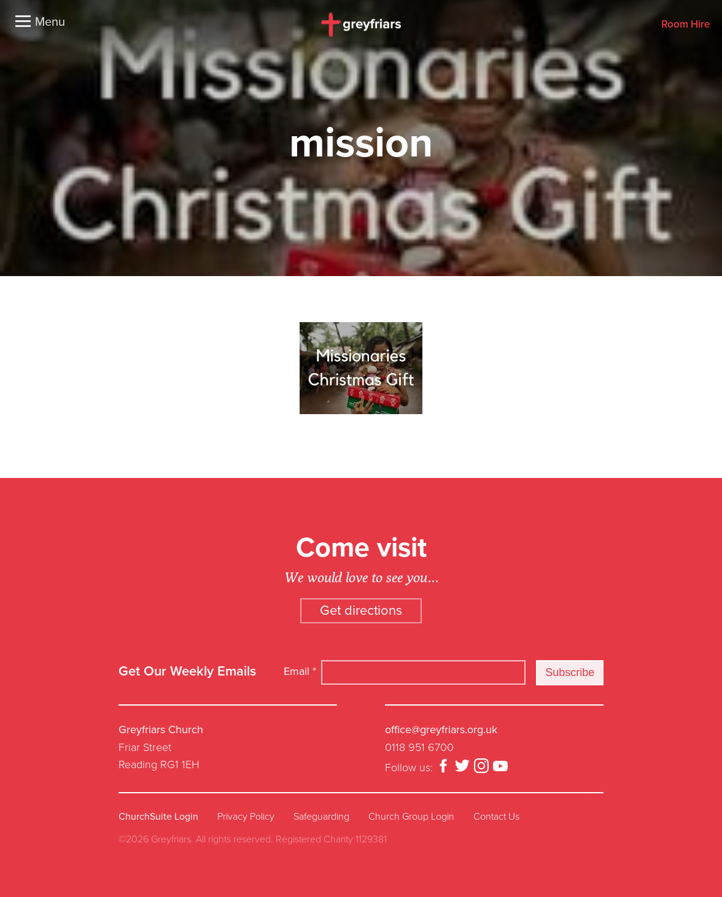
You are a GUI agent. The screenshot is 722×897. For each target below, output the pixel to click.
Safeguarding (321, 816)
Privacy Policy (245, 816)
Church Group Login (411, 816)
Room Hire (685, 24)
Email (300, 671)
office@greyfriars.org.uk (441, 729)
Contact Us (496, 816)
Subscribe (569, 672)
